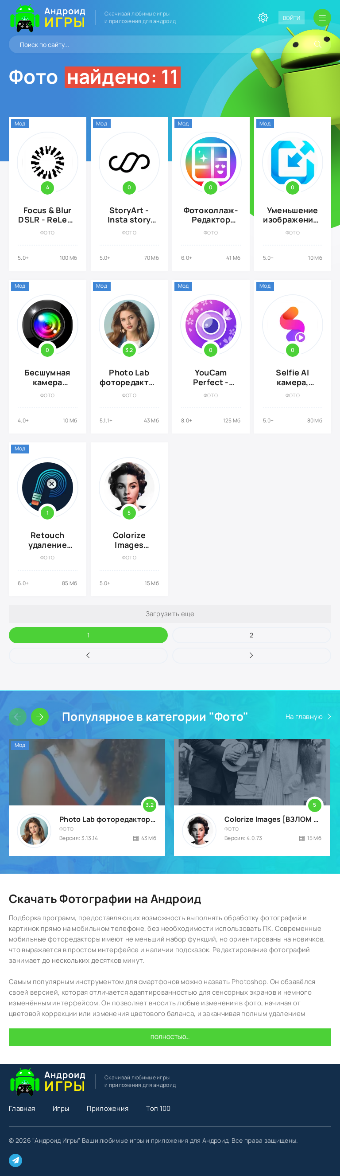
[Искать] (318, 44)
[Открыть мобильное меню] (322, 18)
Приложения (107, 1108)
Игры (61, 1108)
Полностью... (170, 1037)
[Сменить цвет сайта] (263, 17)
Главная (22, 1108)
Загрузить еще (170, 613)
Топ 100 (158, 1108)
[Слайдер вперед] (40, 717)
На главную (304, 716)
